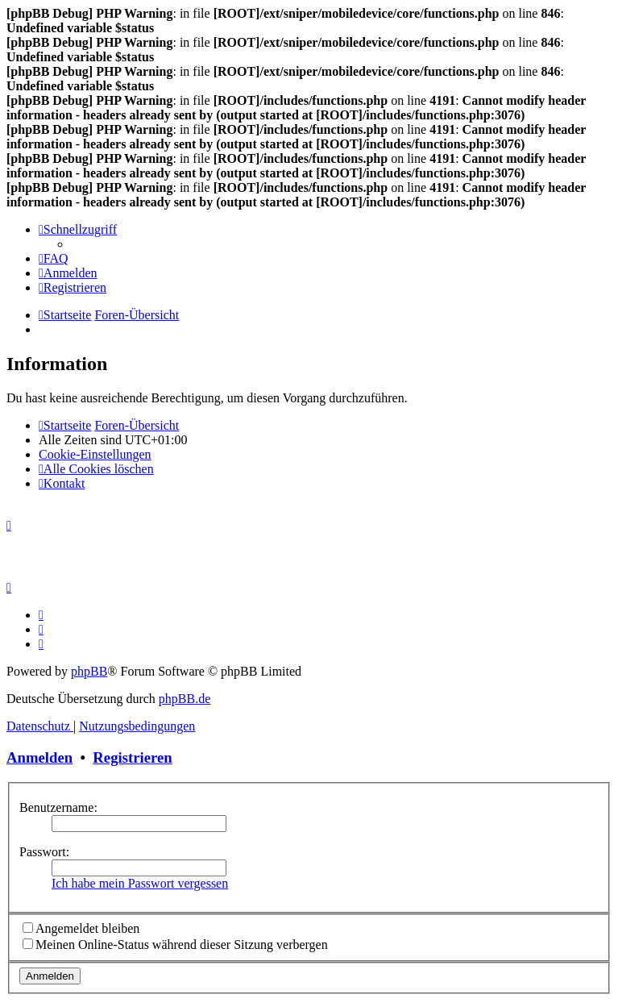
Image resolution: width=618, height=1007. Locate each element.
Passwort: (44, 852)
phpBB (89, 671)
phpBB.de (184, 698)
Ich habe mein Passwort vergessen (140, 883)
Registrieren (132, 757)
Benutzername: (58, 807)
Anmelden (39, 757)
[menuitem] (53, 258)
